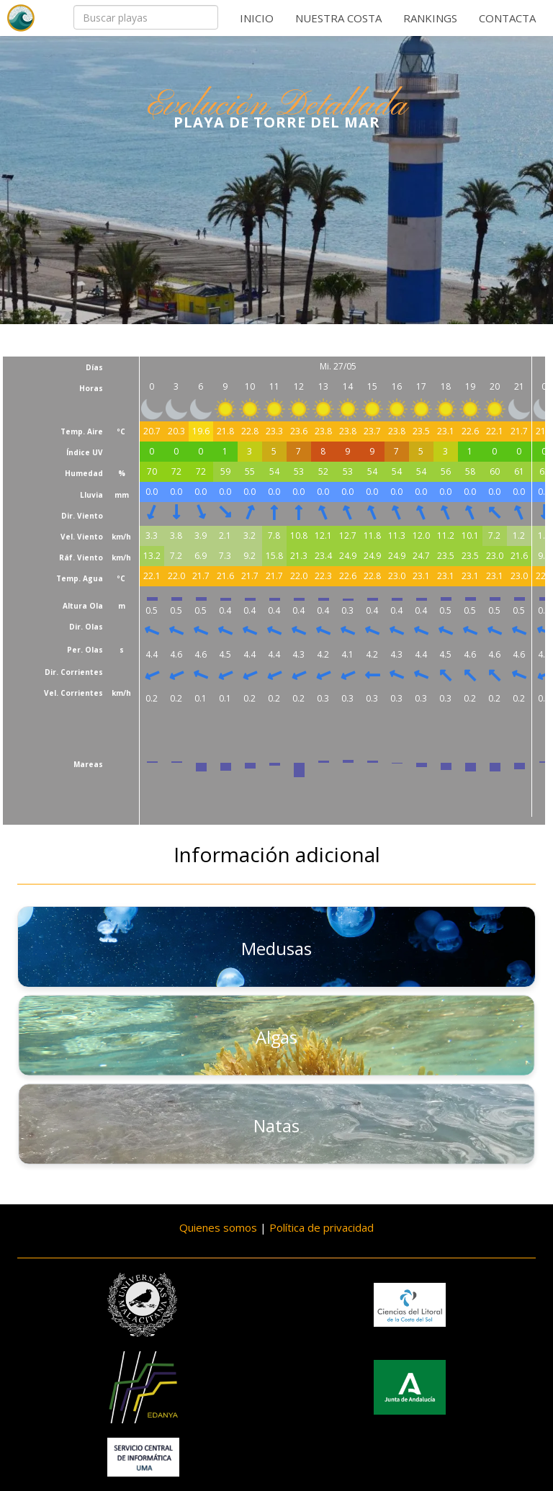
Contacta (507, 18)
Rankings (430, 18)
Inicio (257, 18)
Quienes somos (218, 1227)
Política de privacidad (321, 1227)
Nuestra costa (338, 18)
